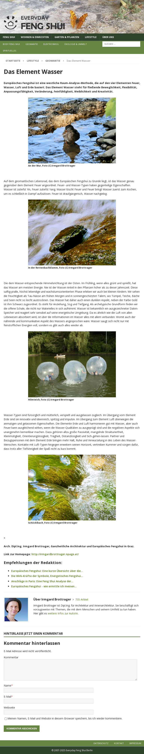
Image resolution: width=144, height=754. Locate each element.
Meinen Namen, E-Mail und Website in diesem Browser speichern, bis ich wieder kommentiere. (65, 718)
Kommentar (11, 657)
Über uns (108, 37)
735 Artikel (81, 599)
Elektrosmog (51, 44)
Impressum (135, 743)
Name (7, 685)
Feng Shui (9, 37)
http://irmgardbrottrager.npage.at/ (55, 554)
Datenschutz (101, 743)
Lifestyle (91, 37)
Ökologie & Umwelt (75, 44)
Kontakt (119, 743)
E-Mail (7, 696)
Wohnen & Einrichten (35, 37)
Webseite (9, 707)
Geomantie (32, 44)
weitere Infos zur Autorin (63, 613)
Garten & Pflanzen (67, 37)
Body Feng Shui (11, 44)
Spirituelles (9, 50)
